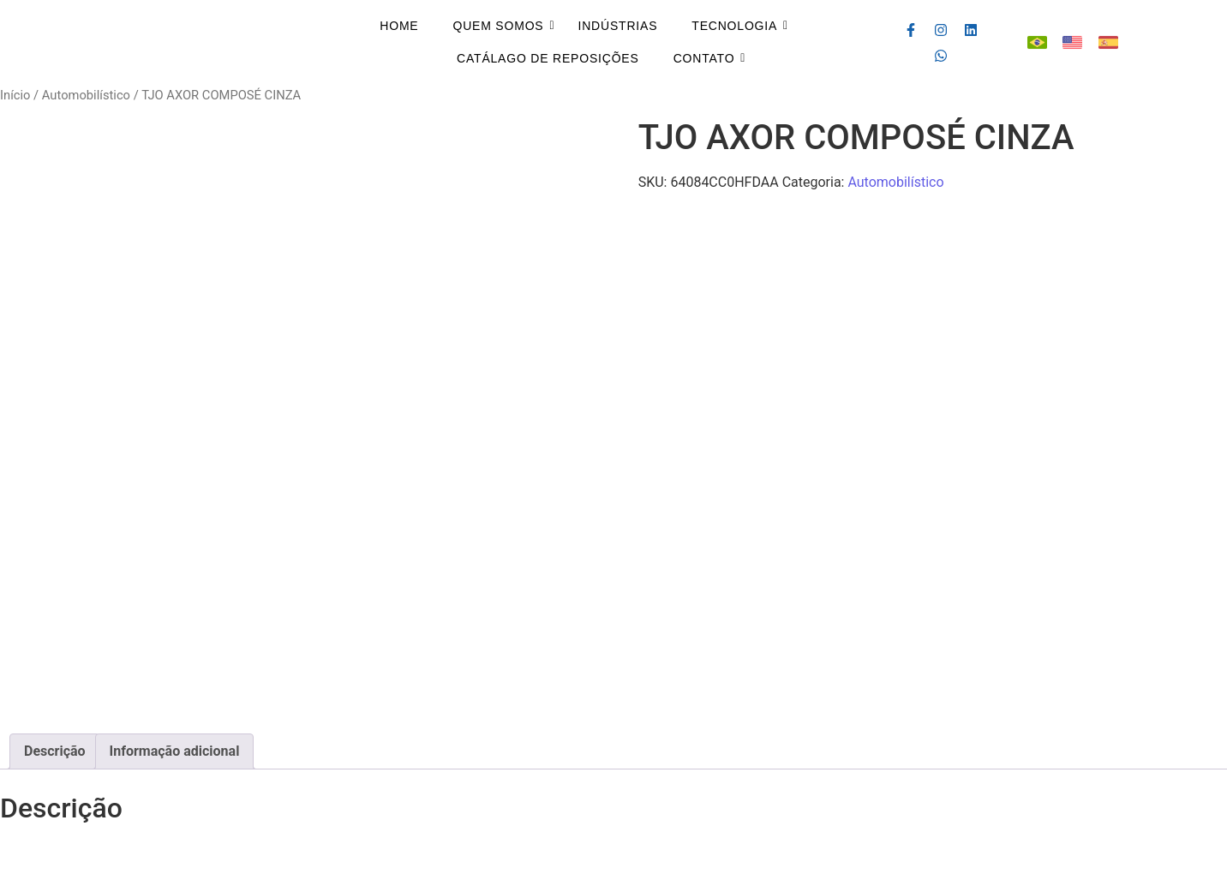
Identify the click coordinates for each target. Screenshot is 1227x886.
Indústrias (618, 26)
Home (399, 26)
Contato (704, 58)
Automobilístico (86, 95)
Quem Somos (497, 26)
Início (15, 95)
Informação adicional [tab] (175, 751)
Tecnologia (734, 26)
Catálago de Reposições (548, 58)
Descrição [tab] (55, 751)
